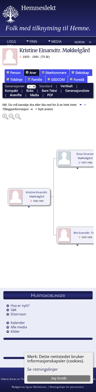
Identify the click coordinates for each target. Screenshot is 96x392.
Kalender (18, 322)
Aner (31, 73)
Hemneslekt (38, 8)
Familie (35, 79)
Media (56, 41)
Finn (33, 41)
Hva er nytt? (20, 305)
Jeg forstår (59, 378)
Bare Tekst (49, 91)
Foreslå (77, 79)
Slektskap (80, 73)
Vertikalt (67, 86)
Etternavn (18, 314)
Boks (29, 91)
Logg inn (11, 42)
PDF (50, 95)
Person (13, 73)
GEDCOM (56, 79)
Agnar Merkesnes (36, 387)
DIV (54, 48)
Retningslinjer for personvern (67, 387)
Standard (45, 86)
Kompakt (11, 91)
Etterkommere (54, 73)
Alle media (19, 327)
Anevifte (16, 95)
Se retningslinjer (42, 369)
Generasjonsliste (77, 91)
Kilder (15, 331)
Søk (13, 309)
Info (33, 48)
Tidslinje (14, 79)
